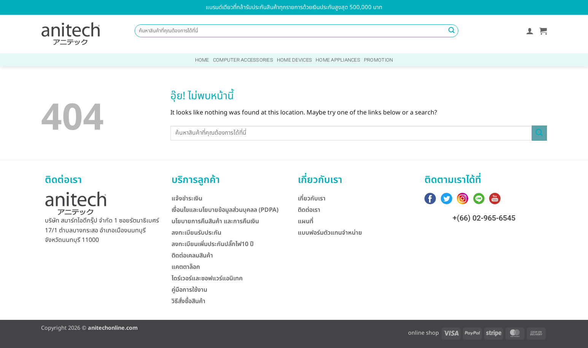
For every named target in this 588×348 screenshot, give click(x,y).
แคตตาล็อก (186, 267)
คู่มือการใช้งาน (189, 289)
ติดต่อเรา (309, 210)
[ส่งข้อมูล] (451, 30)
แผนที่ (305, 221)
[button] (530, 30)
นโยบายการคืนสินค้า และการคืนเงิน (215, 221)
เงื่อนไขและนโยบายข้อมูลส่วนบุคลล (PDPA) (225, 210)
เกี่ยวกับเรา (312, 198)
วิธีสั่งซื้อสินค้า (188, 301)
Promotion (378, 60)
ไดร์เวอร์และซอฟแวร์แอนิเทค (207, 278)
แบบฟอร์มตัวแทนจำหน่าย (330, 232)
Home (202, 60)
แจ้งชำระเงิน (187, 198)
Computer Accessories (243, 60)
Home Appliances (338, 60)
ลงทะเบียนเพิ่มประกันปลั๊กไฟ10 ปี (213, 244)
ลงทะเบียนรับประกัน (196, 232)
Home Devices (294, 60)
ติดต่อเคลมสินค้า (192, 255)
